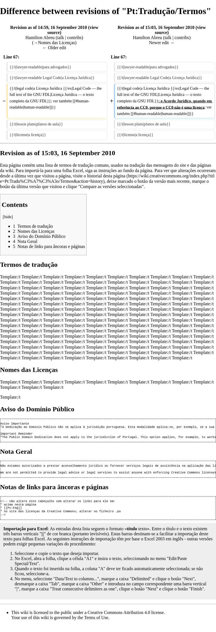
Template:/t (10, 276)
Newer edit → (162, 42)
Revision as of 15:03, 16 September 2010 (156, 27)
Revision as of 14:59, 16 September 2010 (48, 27)
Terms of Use (96, 624)
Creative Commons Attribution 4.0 (119, 619)
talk (60, 37)
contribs (74, 37)
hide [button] (8, 217)
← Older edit (54, 47)
